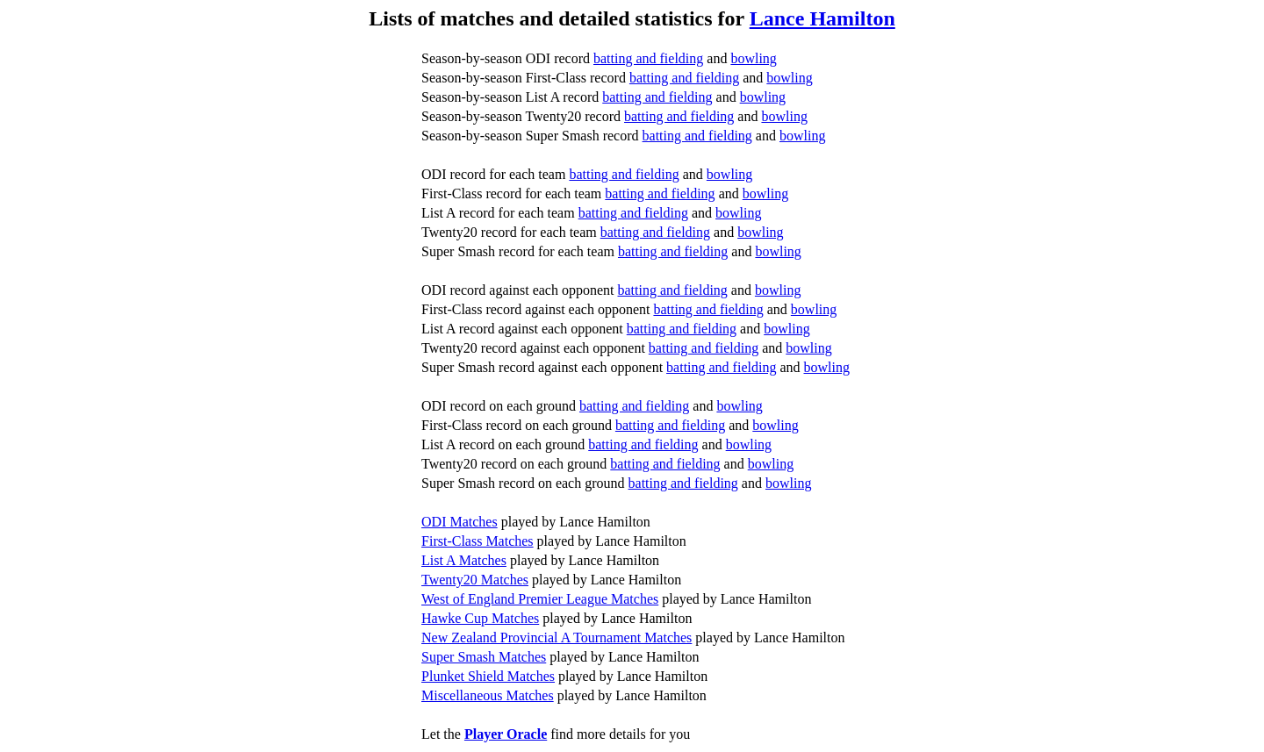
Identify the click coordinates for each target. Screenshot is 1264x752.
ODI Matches (459, 521)
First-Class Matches (477, 541)
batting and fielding (648, 58)
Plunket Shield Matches (488, 676)
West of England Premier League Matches (539, 598)
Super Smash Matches (483, 656)
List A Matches (463, 560)
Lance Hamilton (822, 18)
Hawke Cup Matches (480, 618)
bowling (753, 58)
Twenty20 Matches (474, 579)
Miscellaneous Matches (487, 695)
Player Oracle (505, 734)
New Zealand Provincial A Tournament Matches (556, 637)
